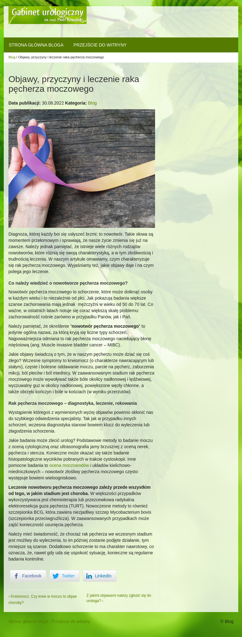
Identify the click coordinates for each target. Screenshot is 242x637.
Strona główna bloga (36, 44)
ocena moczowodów (69, 465)
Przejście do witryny (100, 44)
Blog (11, 57)
